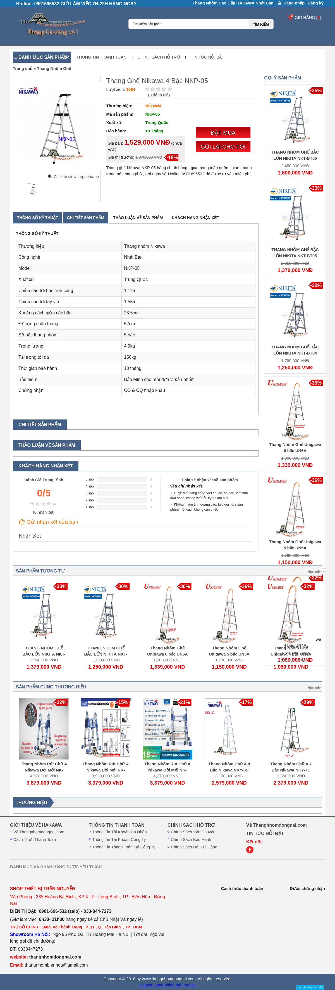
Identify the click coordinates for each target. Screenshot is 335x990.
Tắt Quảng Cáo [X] (310, 987)
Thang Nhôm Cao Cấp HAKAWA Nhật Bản (233, 3)
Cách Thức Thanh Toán (34, 839)
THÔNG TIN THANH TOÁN (101, 57)
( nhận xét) (44, 512)
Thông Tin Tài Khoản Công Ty (119, 839)
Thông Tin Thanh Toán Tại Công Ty (123, 847)
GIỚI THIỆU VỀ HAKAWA (36, 825)
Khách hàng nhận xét (195, 217)
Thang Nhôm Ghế (54, 68)
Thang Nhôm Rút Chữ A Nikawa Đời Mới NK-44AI (107, 770)
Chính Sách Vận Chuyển (193, 832)
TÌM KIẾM (261, 24)
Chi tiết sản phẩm (85, 217)
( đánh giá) (159, 95)
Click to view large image (76, 176)
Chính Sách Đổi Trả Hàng (194, 847)
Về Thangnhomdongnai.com (38, 832)
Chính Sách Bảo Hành (191, 839)
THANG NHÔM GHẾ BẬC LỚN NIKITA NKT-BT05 (45, 654)
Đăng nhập (294, 3)
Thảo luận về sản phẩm (138, 217)
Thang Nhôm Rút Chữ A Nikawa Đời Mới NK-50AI (46, 770)
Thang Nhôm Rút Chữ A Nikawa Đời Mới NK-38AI (169, 770)
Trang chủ (22, 68)
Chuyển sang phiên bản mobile (167, 985)
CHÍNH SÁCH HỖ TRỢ (159, 57)
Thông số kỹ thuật (37, 217)
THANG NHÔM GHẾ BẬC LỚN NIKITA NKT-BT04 (106, 654)
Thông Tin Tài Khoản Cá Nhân (119, 832)
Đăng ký (316, 3)
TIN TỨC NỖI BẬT (207, 57)
